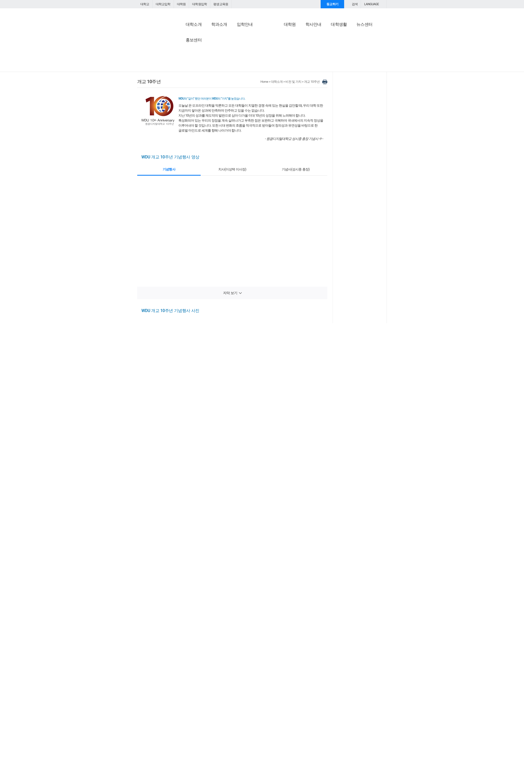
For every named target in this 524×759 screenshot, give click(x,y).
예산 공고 (314, 49)
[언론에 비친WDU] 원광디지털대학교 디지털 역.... (360, 182)
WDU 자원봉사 (274, 73)
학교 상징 (228, 74)
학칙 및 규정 (230, 69)
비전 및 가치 (274, 33)
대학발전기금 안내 (362, 63)
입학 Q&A (366, 737)
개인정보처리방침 (148, 710)
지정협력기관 (273, 68)
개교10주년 (272, 49)
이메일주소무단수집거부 (178, 710)
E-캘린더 (356, 49)
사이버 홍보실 (360, 33)
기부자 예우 (358, 68)
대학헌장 (228, 64)
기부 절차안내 (359, 73)
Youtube (192, 693)
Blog (182, 693)
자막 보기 (230, 326)
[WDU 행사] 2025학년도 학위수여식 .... (360, 217)
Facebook (172, 693)
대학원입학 (197, 4)
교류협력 (271, 57)
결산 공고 (314, 54)
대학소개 (279, 114)
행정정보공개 (316, 84)
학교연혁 (228, 49)
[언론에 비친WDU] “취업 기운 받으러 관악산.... (360, 173)
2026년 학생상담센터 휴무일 (349, 747)
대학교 (144, 4)
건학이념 (228, 44)
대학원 (179, 4)
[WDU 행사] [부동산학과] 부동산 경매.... (360, 221)
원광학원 (240, 693)
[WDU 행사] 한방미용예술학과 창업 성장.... (360, 225)
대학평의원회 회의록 (321, 64)
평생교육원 (217, 4)
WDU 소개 (229, 33)
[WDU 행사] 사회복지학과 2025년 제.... (360, 230)
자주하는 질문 (332, 737)
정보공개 (314, 33)
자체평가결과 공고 (320, 44)
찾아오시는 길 (360, 80)
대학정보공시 (316, 39)
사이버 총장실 (189, 33)
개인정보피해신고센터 (241, 710)
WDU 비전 (271, 39)
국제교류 (271, 63)
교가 (225, 54)
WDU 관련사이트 (282, 693)
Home (267, 114)
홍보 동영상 (358, 39)
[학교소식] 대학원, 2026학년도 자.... (359, 177)
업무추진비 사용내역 (321, 59)
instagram (202, 693)
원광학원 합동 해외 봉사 (280, 78)
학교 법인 (228, 39)
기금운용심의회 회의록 (323, 74)
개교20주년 (272, 44)
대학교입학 (162, 4)
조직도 (226, 59)
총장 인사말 (186, 39)
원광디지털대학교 (160, 18)
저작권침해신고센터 (210, 710)
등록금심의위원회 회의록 (324, 69)
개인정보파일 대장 (320, 79)
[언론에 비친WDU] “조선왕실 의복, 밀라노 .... (360, 186)
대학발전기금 (360, 57)
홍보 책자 (356, 44)
